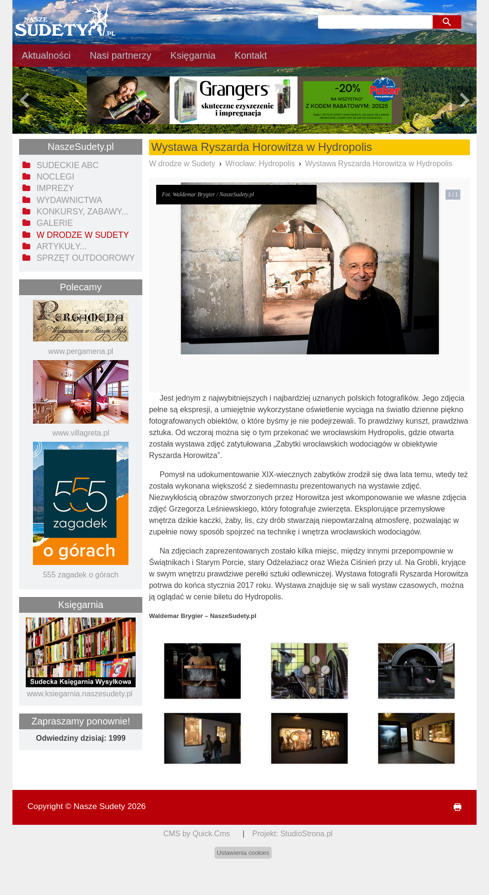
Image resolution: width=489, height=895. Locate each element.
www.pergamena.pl (80, 351)
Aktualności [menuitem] (46, 55)
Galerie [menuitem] (54, 223)
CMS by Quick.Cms (196, 834)
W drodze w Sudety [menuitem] (82, 235)
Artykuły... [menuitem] (61, 246)
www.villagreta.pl (80, 433)
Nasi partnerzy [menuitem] (120, 55)
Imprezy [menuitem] (55, 188)
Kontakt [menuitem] (250, 55)
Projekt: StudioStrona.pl (292, 834)
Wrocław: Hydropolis (260, 164)
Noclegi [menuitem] (55, 176)
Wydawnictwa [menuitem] (69, 200)
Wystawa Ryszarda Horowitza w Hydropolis (378, 164)
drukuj (453, 807)
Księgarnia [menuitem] (193, 55)
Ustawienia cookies (243, 852)
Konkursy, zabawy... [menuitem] (82, 211)
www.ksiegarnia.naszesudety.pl (79, 694)
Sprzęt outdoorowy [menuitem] (85, 258)
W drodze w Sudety (182, 164)
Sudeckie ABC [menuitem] (67, 165)
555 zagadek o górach (80, 575)
